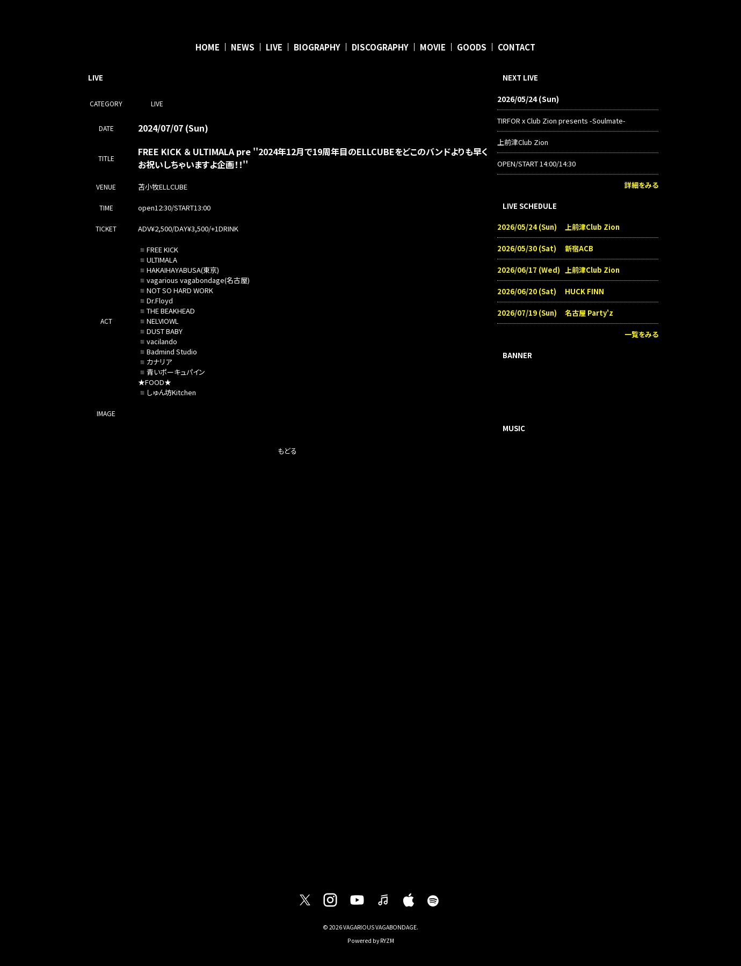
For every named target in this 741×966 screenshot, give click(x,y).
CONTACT (516, 47)
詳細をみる (641, 185)
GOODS (471, 47)
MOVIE (433, 47)
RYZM (387, 940)
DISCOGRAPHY (380, 47)
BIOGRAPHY (317, 47)
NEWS (243, 47)
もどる (287, 451)
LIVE (274, 47)
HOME (207, 47)
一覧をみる (641, 334)
